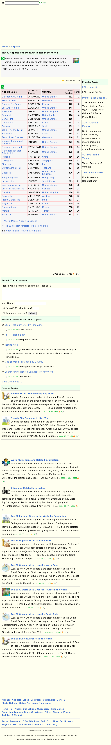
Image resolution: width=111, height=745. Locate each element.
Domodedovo (9, 207)
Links (13, 727)
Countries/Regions (12, 715)
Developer (15, 724)
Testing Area (11, 347)
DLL (49, 724)
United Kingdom (50, 111)
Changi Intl (7, 160)
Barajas (6, 126)
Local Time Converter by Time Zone (24, 327)
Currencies (49, 702)
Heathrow (7, 111)
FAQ (55, 727)
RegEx (5, 727)
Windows (34, 724)
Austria (46, 196)
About (18, 711)
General (61, 702)
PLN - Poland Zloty (15, 337)
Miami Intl (7, 214)
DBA (25, 724)
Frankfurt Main (9, 100)
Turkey (45, 211)
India (44, 200)
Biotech (28, 727)
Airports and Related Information (23, 231)
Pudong (6, 157)
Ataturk (6, 211)
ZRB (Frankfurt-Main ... (94, 172)
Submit (32, 316)
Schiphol (6, 115)
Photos (67, 715)
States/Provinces (28, 706)
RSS (14, 718)
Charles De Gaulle (11, 104)
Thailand (46, 168)
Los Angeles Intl (10, 108)
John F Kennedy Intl (12, 130)
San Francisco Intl (11, 185)
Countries (36, 702)
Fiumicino (7, 164)
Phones (39, 727)
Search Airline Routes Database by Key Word (29, 374)
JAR (43, 724)
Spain (45, 126)
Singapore (47, 160)
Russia (45, 207)
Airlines (6, 702)
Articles (6, 718)
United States (49, 97)
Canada (46, 189)
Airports (15, 46)
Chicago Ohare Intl (12, 97)
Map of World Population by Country (24, 364)
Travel (47, 727)
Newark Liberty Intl (12, 147)
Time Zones (57, 711)
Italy (44, 164)
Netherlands (48, 115)
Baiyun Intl (7, 203)
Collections (29, 711)
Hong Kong (48, 178)
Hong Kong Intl (10, 178)
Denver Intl (7, 119)
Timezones (45, 706)
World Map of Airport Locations (20, 221)
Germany (47, 100)
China (45, 122)
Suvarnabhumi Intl (11, 168)
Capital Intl (7, 122)
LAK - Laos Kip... (91, 87)
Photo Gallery (9, 706)
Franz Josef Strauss (12, 137)
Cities (26, 702)
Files (55, 724)
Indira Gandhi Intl (11, 200)
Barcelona (7, 134)
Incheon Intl (8, 181)
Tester (5, 724)
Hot (11, 711)
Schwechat (7, 196)
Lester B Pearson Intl (13, 189)
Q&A (20, 727)
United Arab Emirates (48, 172)
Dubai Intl (7, 173)
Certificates (66, 724)
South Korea (48, 181)
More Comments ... (12, 384)
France (46, 104)
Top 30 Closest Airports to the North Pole (26, 226)
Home (5, 46)
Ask (20, 718)
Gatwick (6, 192)
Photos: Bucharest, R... (94, 98)
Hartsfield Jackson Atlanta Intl (12, 152)
